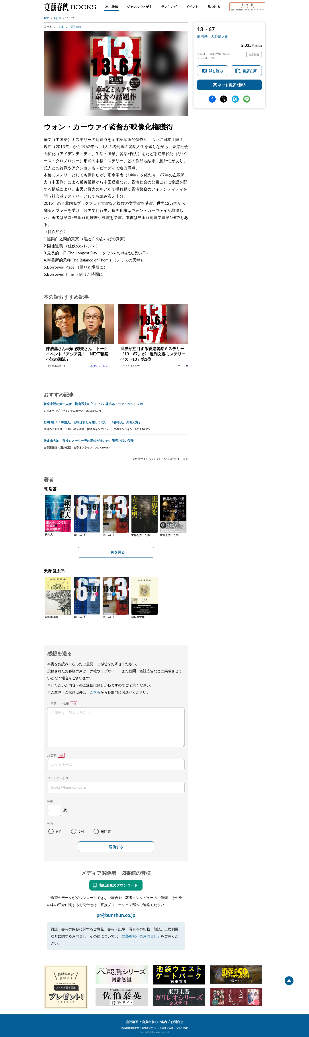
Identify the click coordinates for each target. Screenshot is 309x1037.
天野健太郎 (220, 36)
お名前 (52, 755)
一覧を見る (116, 552)
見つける (214, 6)
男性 (58, 831)
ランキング (169, 6)
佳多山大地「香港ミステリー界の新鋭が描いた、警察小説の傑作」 (90, 440)
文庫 (61, 26)
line (246, 99)
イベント (192, 6)
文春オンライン (149, 1027)
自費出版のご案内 (154, 1022)
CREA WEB (182, 1027)
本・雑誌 (111, 6)
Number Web (167, 1027)
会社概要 (132, 1022)
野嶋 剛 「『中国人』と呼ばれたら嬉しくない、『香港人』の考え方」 (92, 422)
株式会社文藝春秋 (130, 1027)
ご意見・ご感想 (58, 704)
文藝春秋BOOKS (70, 7)
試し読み (216, 71)
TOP (46, 18)
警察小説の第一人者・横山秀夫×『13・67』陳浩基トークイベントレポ (93, 404)
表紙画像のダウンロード (118, 885)
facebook (212, 99)
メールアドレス (58, 778)
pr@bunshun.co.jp (115, 915)
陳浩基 (202, 36)
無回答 (105, 831)
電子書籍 (75, 26)
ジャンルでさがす (139, 6)
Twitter (223, 99)
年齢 (50, 801)
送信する (116, 847)
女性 (81, 831)
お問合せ (177, 1022)
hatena (235, 99)
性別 (50, 824)
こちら (95, 692)
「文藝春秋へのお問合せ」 (139, 936)
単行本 (57, 18)
